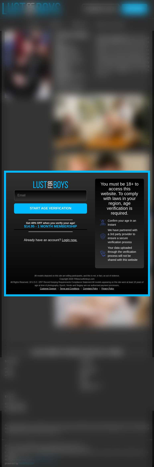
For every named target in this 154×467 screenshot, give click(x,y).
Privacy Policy (107, 289)
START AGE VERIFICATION (50, 208)
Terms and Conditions (69, 289)
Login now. (69, 240)
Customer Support (48, 289)
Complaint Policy (90, 289)
